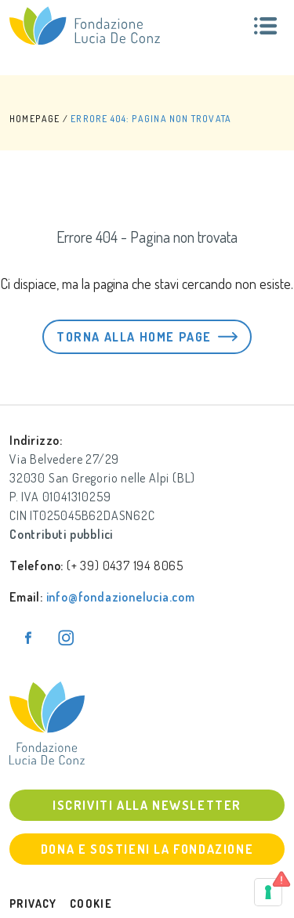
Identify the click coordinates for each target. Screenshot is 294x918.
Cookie (91, 903)
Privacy (33, 903)
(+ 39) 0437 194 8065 (125, 565)
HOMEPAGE (34, 119)
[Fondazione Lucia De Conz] (84, 25)
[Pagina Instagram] (66, 637)
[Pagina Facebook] (28, 637)
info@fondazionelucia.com (120, 597)
